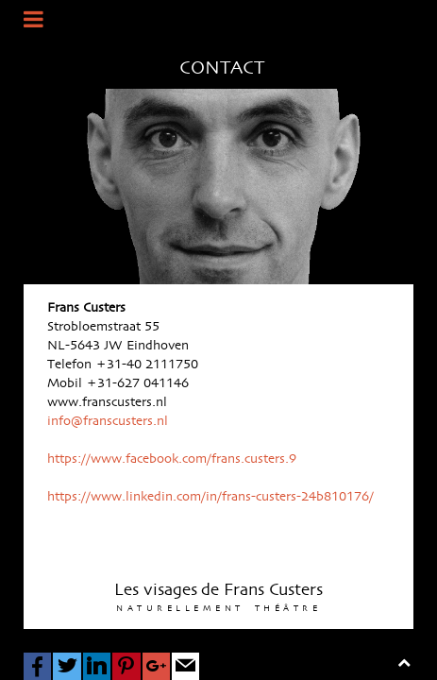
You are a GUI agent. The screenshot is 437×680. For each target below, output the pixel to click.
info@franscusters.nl (107, 421)
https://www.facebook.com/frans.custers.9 (171, 459)
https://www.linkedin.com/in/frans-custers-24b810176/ (210, 496)
